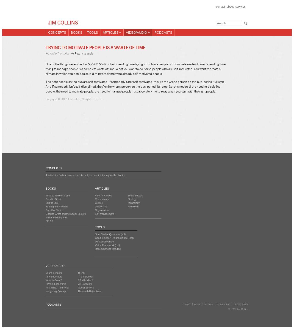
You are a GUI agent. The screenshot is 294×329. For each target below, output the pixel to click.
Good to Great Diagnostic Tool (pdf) (114, 238)
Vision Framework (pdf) (107, 245)
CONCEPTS (53, 168)
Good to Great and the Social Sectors (66, 213)
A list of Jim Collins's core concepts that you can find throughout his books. (85, 175)
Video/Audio (138, 32)
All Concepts (85, 284)
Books (76, 32)
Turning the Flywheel (57, 206)
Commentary (102, 199)
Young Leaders (54, 273)
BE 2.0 (49, 221)
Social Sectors (135, 195)
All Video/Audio (54, 276)
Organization (102, 210)
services (241, 6)
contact (220, 6)
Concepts (57, 32)
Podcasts (163, 32)
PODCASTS (53, 304)
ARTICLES (102, 188)
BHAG (81, 273)
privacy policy (241, 304)
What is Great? (54, 280)
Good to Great (53, 199)
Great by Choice (54, 210)
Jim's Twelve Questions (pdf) (110, 234)
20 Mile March (85, 280)
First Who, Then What (57, 287)
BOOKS (51, 188)
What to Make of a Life (58, 195)
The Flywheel (85, 276)
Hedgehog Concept (56, 291)
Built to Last (52, 202)
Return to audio (82, 53)
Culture (99, 202)
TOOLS (100, 227)
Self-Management (104, 213)
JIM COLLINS (63, 22)
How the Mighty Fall (56, 217)
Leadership (101, 206)
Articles (112, 32)
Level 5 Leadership (56, 284)
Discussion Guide (104, 241)
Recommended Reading (108, 248)
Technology (134, 202)
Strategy (132, 199)
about (230, 6)
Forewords (133, 206)
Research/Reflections (89, 291)
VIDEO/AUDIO (55, 266)
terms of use (223, 304)
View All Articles (103, 195)
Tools (92, 32)
